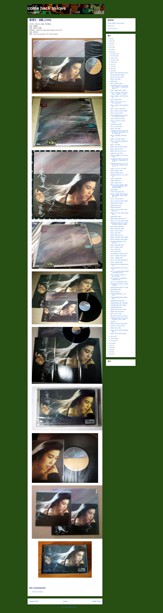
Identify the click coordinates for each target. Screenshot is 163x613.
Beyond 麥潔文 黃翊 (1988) (117, 226)
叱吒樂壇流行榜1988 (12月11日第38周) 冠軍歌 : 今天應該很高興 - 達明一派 (119, 160)
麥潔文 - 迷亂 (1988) (115, 233)
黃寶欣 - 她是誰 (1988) (116, 99)
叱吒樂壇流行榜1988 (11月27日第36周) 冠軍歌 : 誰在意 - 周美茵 (119, 318)
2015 (110, 51)
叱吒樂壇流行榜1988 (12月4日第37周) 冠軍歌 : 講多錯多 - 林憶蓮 (119, 223)
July (112, 64)
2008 (110, 349)
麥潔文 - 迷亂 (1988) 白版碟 (117, 228)
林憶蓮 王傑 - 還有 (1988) (116, 153)
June (112, 66)
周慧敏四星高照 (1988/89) (116, 203)
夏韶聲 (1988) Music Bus (116, 235)
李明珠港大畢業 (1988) (116, 124)
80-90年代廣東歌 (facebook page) (116, 23)
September (113, 60)
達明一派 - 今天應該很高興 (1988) (118, 281)
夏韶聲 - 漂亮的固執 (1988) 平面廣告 (119, 237)
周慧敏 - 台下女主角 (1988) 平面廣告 (119, 220)
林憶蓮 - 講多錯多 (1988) (116, 170)
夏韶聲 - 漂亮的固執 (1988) (117, 245)
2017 (110, 47)
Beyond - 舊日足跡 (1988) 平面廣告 (119, 201)
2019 (110, 43)
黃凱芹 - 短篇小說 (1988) (116, 113)
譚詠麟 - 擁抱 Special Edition (117, 311)
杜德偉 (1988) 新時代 (115, 180)
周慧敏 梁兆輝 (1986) (115, 216)
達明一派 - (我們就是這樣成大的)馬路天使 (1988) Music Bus (119, 272)
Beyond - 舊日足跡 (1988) (116, 198)
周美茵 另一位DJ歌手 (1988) (117, 325)
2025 (110, 39)
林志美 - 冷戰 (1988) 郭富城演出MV (119, 260)
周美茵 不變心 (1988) (115, 328)
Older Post (96, 601)
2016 (110, 49)
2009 (110, 347)
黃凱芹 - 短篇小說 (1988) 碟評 (117, 108)
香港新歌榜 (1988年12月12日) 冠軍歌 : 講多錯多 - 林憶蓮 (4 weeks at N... (119, 165)
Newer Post (33, 601)
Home (65, 601)
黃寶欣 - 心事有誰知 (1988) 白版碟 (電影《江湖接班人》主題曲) (118, 93)
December (113, 53)
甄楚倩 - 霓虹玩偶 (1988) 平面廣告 (118, 146)
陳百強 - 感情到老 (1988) (116, 83)
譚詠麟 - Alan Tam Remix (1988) (118, 309)
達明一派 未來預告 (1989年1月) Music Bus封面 (118, 275)
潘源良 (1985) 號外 (115, 291)
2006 (110, 354)
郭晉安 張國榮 (113, 189)
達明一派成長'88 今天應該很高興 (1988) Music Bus (118, 279)
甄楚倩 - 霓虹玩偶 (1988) (116, 149)
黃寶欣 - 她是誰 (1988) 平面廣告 (118, 90)
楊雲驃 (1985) (113, 81)
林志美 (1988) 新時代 (115, 251)
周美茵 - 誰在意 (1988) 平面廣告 (118, 333)
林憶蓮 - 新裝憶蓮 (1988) (116, 172)
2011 (110, 345)
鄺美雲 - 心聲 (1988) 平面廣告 (117, 139)
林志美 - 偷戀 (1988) (115, 249)
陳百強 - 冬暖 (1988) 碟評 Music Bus (119, 72)
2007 (110, 352)
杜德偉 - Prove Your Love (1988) (118, 168)
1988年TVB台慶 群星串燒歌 (117, 191)
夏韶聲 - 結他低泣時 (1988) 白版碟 (118, 239)
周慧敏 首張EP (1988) (115, 205)
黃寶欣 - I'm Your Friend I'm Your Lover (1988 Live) (118, 102)
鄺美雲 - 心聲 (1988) (115, 144)
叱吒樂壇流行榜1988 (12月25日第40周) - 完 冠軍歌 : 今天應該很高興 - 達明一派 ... (119, 87)
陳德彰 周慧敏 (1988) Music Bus (118, 218)
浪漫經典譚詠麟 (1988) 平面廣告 (118, 305)
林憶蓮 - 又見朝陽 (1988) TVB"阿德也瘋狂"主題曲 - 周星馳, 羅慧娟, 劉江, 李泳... (119, 195)
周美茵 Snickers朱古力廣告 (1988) (118, 323)
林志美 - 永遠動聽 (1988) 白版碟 (118, 255)
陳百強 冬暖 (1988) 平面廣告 (117, 75)
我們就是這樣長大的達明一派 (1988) (119, 287)
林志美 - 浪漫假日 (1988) (116, 247)
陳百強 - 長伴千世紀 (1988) (117, 77)
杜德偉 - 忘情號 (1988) (116, 178)
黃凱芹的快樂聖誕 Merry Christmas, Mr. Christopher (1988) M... (119, 116)
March (112, 336)
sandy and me (111, 25)
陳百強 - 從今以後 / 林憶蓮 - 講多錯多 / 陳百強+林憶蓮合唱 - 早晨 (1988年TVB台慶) (119, 186)
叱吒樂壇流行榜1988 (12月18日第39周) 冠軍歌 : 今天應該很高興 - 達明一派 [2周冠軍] (119, 132)
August (112, 62)
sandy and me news (113, 28)
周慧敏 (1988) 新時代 (115, 207)
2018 (110, 45)
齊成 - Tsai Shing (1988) (116, 126)
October (113, 58)
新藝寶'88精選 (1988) (115, 289)
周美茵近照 (113, 321)
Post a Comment (37, 592)
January (113, 340)
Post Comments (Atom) (69, 607)
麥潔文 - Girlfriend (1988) (116, 230)
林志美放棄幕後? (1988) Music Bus (119, 253)
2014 (110, 343)
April (112, 71)
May (112, 68)
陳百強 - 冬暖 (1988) (115, 79)
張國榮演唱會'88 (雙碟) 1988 (117, 300)
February (113, 338)
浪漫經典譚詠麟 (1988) (116, 307)
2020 (110, 41)
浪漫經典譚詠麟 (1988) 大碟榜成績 (118, 303)
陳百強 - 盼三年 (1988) (116, 313)
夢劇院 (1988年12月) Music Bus (118, 151)
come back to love (47, 8)
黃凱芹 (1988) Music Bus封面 (117, 118)
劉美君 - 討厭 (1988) (115, 128)
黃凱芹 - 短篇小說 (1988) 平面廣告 (118, 111)
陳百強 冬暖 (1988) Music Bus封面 (118, 316)
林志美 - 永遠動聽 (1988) (116, 258)
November (113, 55)
